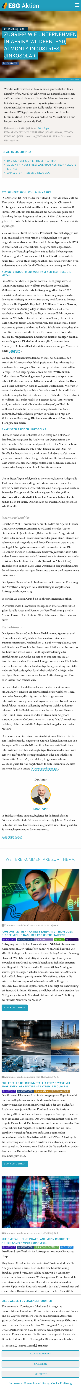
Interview (15, 350)
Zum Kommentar (14, 1007)
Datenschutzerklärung (36, 1383)
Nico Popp (43, 128)
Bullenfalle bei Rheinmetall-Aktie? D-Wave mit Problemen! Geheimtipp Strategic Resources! (36, 1085)
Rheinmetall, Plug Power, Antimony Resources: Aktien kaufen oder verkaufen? (36, 1240)
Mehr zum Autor (12, 836)
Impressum (15, 1383)
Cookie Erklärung (61, 1383)
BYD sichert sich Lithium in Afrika (31, 161)
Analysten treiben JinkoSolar (29, 173)
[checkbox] (3, 1345)
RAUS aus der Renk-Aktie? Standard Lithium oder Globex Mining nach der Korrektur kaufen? (37, 933)
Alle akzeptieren (40, 1353)
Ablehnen (40, 1374)
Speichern (40, 1363)
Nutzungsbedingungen (44, 768)
